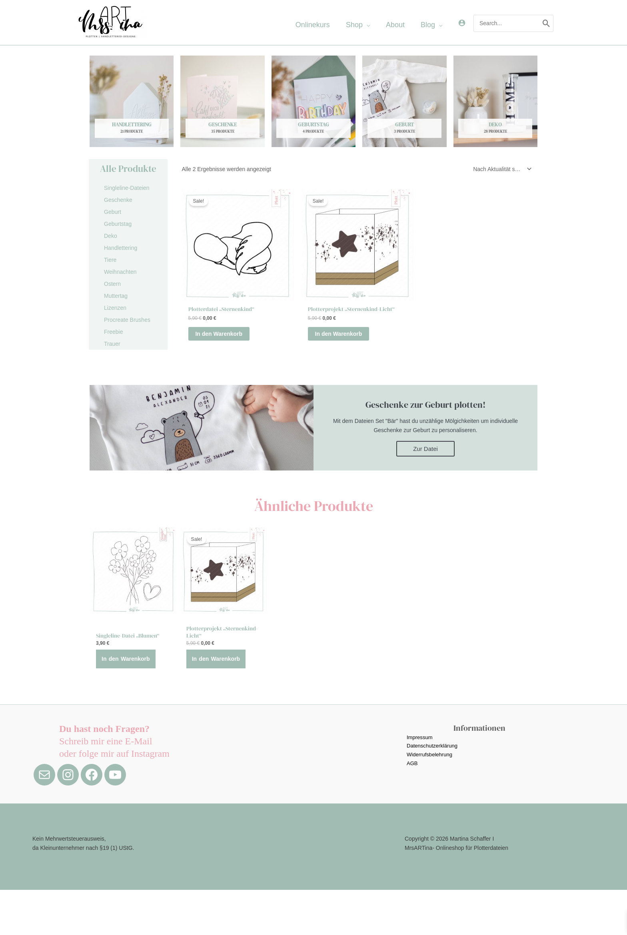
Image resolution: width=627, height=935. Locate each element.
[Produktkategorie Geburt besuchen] (404, 101)
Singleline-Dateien (127, 188)
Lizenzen (115, 308)
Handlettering (120, 248)
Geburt (112, 212)
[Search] (546, 23)
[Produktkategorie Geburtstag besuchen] (313, 101)
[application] (378, 24)
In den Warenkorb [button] (228, 335)
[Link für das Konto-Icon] (461, 22)
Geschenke (118, 200)
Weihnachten (120, 272)
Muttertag (116, 296)
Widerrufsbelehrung (429, 800)
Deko (110, 236)
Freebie (113, 332)
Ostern (112, 284)
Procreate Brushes (127, 320)
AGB (411, 810)
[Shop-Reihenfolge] (501, 169)
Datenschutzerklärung (432, 791)
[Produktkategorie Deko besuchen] (495, 101)
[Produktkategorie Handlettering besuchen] (132, 101)
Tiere (110, 260)
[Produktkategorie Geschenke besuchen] (222, 101)
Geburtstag (118, 224)
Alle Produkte (128, 168)
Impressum (419, 782)
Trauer (112, 344)
